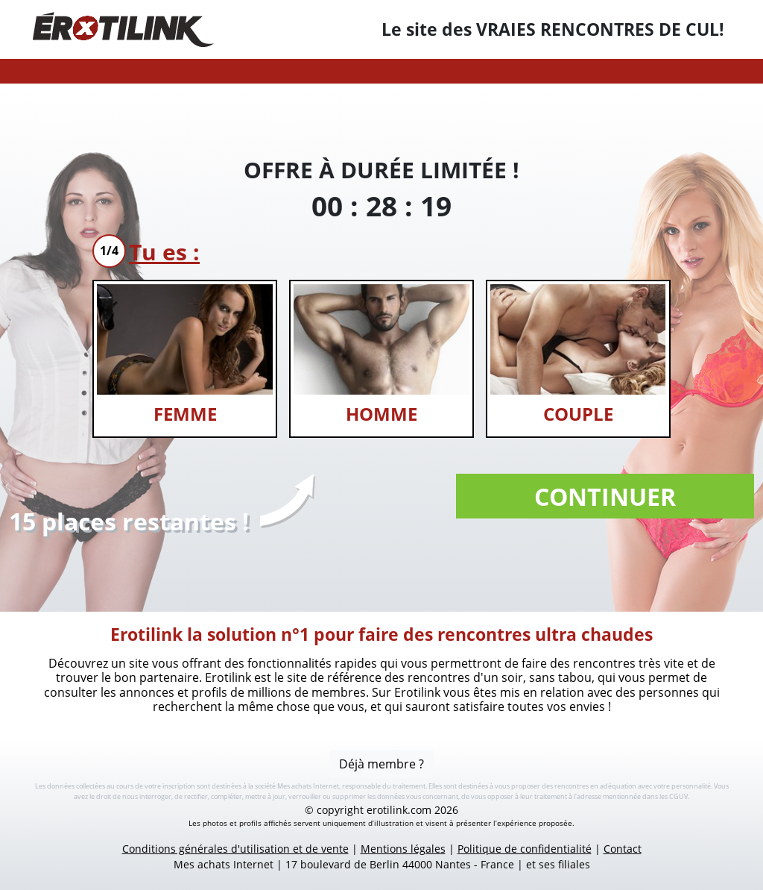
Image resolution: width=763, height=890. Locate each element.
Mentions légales (403, 849)
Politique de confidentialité (525, 849)
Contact (623, 849)
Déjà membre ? (381, 764)
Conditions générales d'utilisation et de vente (235, 849)
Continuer (605, 496)
